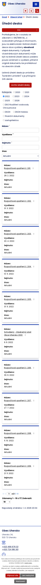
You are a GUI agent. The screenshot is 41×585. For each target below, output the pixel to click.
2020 (17, 92)
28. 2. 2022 (9, 175)
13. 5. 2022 (9, 273)
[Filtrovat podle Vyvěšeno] (20, 139)
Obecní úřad (16, 17)
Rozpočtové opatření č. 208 (19, 433)
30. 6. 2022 (9, 375)
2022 (7, 96)
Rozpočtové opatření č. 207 (19, 400)
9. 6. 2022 (8, 342)
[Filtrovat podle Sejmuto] (20, 147)
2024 (26, 96)
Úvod (4, 17)
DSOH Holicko (21, 112)
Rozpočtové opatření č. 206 (19, 367)
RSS (27, 30)
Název (5, 126)
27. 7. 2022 (9, 407)
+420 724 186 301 (10, 549)
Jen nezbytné (28, 575)
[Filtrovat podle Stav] (20, 156)
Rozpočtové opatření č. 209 (19, 466)
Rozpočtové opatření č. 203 (19, 233)
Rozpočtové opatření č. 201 (19, 168)
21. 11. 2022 (8, 473)
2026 (17, 100)
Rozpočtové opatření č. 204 (19, 266)
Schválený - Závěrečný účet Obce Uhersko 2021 (17, 333)
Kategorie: (7, 92)
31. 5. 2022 (9, 306)
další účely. (28, 563)
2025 (7, 100)
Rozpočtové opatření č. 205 (19, 299)
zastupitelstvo (12, 120)
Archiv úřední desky (20, 85)
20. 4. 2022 (9, 241)
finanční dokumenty (14, 116)
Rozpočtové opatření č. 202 (19, 201)
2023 (17, 96)
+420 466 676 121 (10, 546)
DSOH (7, 112)
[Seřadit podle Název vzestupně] (9, 125)
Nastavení (20, 581)
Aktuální (8, 187)
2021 (27, 92)
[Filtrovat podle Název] (20, 130)
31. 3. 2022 (9, 208)
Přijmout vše (12, 575)
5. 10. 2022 (9, 440)
